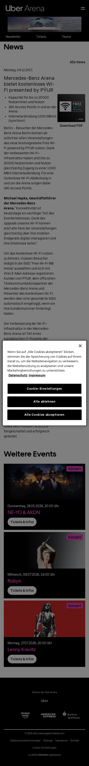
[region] (44, 383)
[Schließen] (80, 345)
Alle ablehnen (44, 401)
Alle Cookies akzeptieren (44, 414)
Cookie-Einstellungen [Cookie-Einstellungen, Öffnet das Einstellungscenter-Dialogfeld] (44, 388)
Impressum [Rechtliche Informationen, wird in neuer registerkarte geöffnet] (37, 375)
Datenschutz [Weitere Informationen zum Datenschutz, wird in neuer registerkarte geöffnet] (18, 375)
